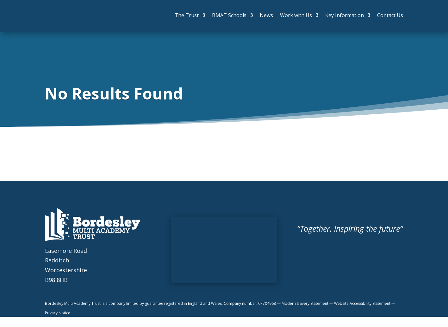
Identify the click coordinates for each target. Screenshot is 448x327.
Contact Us (390, 15)
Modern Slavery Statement (305, 303)
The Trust (187, 15)
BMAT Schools (229, 15)
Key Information (344, 15)
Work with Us (296, 15)
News (266, 15)
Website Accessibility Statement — (364, 303)
